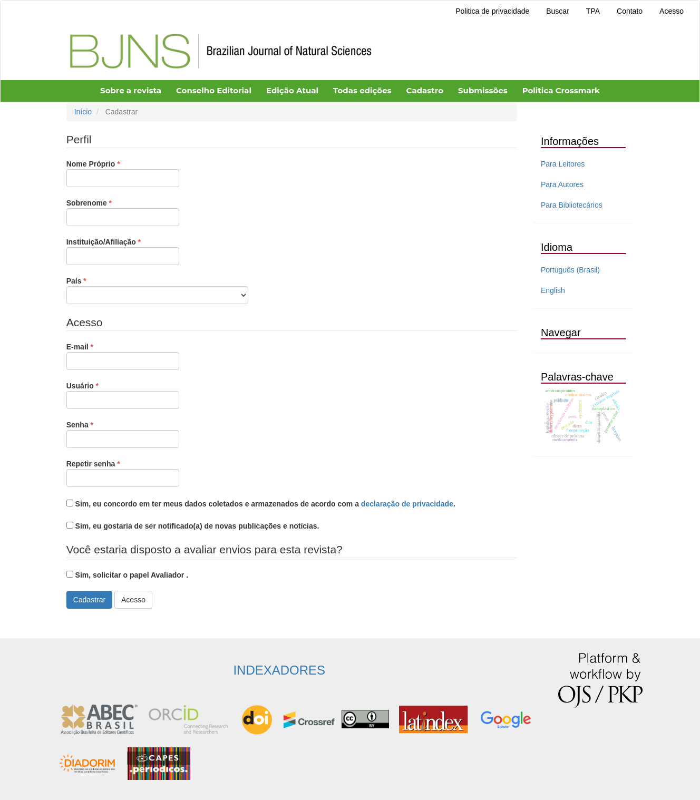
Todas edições (362, 90)
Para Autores (562, 184)
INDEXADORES (279, 670)
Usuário (122, 395)
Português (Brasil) (570, 270)
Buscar (557, 11)
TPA (593, 11)
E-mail (122, 356)
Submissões (483, 90)
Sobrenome (122, 212)
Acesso (671, 11)
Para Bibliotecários (571, 205)
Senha (122, 433)
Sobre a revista (130, 90)
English (553, 290)
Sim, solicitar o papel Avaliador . (127, 575)
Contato (630, 11)
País (157, 290)
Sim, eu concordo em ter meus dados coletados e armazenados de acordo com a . (260, 504)
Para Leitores (563, 164)
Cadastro (424, 90)
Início (83, 112)
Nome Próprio (122, 173)
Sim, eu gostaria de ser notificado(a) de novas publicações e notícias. (192, 526)
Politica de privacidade (492, 11)
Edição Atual (292, 90)
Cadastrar (89, 600)
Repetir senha (122, 472)
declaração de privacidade (407, 504)
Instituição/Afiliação (122, 251)
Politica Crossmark (561, 90)
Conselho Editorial (213, 90)
